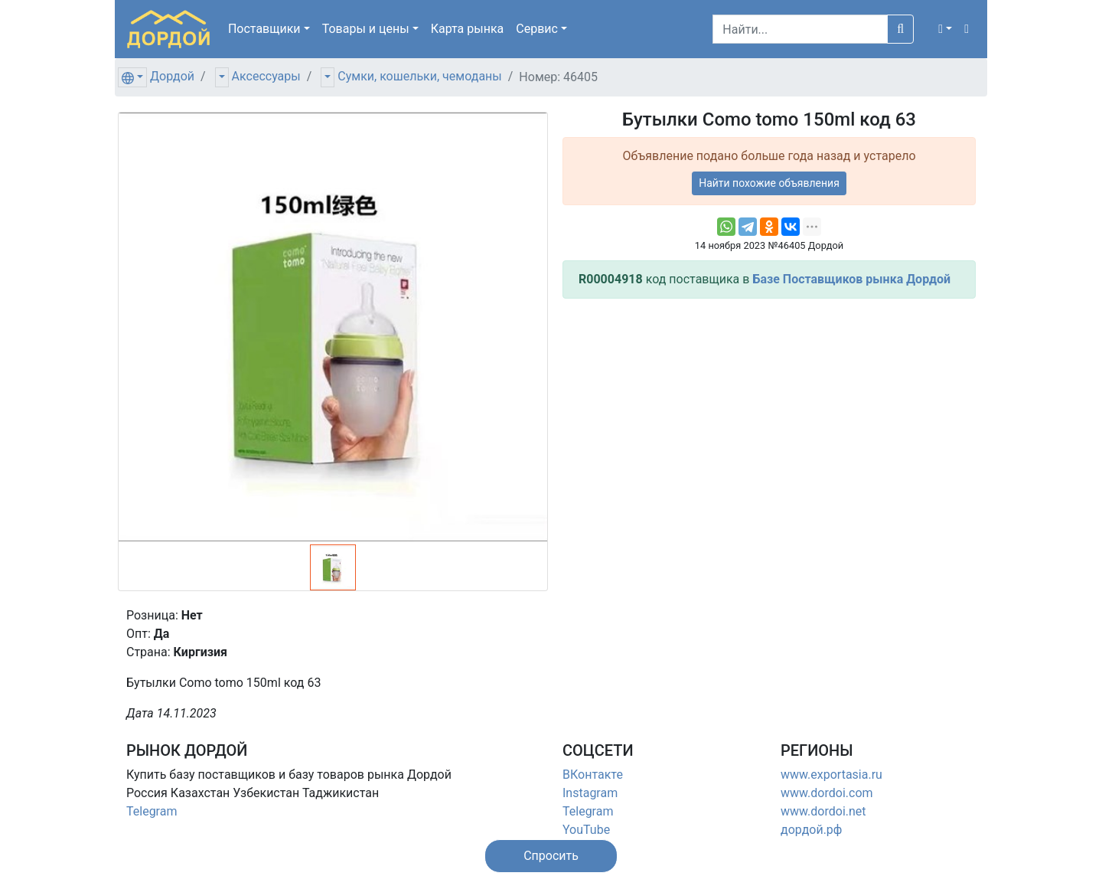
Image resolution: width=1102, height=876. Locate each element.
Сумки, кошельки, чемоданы (419, 76)
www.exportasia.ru (831, 774)
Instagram (590, 793)
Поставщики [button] (264, 28)
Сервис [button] (537, 28)
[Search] (800, 29)
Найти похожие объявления (769, 183)
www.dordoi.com (827, 793)
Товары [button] (365, 28)
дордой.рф (811, 829)
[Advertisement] (769, 418)
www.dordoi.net (823, 811)
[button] (945, 29)
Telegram (151, 811)
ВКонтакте (592, 774)
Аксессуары (266, 76)
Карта (467, 28)
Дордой (172, 76)
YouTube (586, 829)
